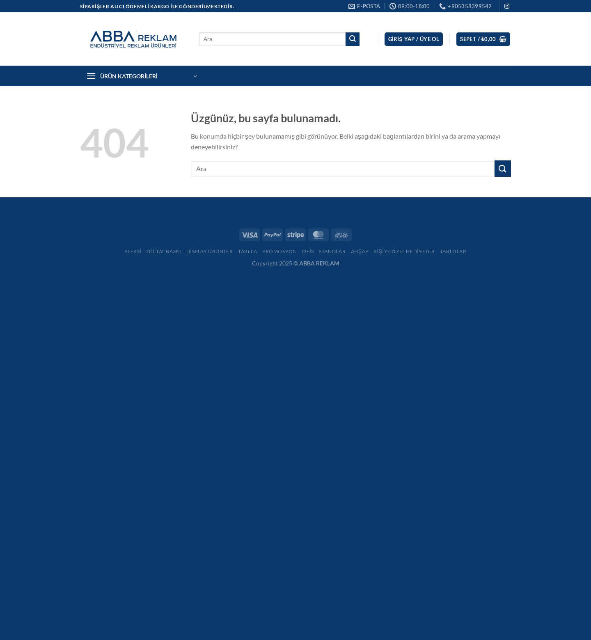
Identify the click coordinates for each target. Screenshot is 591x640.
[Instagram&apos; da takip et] (506, 6)
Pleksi (132, 251)
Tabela (247, 251)
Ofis (308, 251)
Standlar (332, 251)
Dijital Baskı (164, 251)
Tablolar (453, 251)
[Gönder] (353, 39)
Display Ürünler (209, 251)
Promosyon (279, 251)
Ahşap (360, 251)
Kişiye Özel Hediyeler (404, 251)
